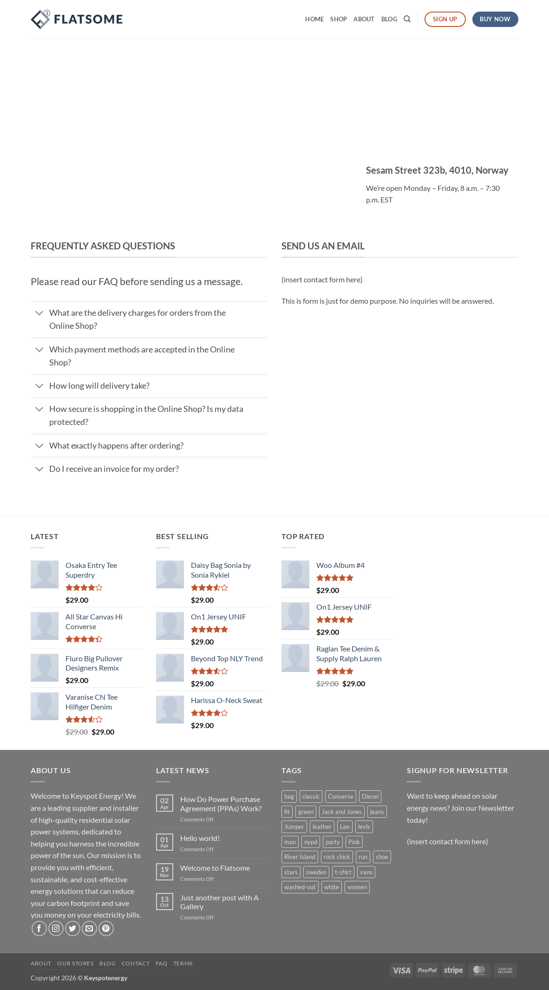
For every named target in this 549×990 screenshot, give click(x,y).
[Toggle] (40, 314)
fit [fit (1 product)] (287, 811)
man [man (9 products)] (290, 842)
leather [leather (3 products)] (322, 826)
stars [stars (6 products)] (291, 872)
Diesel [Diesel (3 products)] (370, 796)
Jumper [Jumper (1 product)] (294, 826)
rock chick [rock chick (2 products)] (337, 856)
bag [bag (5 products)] (289, 796)
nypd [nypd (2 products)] (310, 842)
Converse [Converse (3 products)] (340, 796)
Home (314, 19)
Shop (338, 19)
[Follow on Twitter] (72, 928)
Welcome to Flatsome (215, 867)
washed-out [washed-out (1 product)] (300, 887)
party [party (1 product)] (333, 842)
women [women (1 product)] (357, 887)
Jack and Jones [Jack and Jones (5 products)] (342, 811)
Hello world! (200, 838)
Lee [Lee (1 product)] (345, 826)
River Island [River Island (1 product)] (299, 856)
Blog (389, 19)
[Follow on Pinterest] (106, 928)
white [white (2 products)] (331, 887)
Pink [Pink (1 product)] (354, 842)
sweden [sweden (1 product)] (316, 872)
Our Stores (75, 963)
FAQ (162, 963)
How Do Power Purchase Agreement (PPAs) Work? (220, 803)
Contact (136, 963)
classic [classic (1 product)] (311, 796)
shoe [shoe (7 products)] (382, 856)
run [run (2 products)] (363, 856)
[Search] (407, 19)
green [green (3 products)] (306, 811)
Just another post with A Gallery (219, 902)
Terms (183, 963)
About (363, 19)
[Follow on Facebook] (39, 928)
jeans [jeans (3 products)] (377, 811)
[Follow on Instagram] (56, 928)
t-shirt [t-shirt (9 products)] (343, 872)
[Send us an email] (89, 928)
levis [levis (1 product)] (364, 826)
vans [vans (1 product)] (366, 872)
